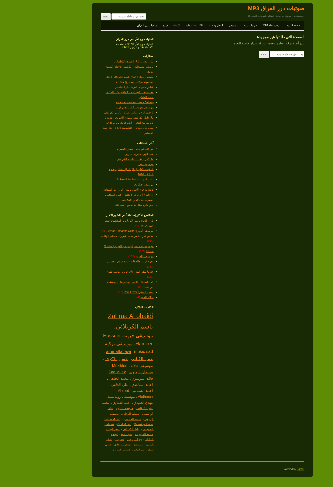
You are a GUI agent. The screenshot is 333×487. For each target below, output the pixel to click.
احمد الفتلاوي (86, 402)
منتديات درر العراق (111, 25)
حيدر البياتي (77, 429)
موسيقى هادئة (106, 365)
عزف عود (90, 434)
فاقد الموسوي (106, 378)
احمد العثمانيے (106, 391)
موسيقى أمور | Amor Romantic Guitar (95, 230)
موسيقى (197, 25)
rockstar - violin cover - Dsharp (99, 102)
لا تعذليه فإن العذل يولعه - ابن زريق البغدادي (92, 189)
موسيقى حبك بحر (107, 184)
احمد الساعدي (106, 385)
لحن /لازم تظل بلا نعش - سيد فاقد (98, 205)
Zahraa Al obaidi (94, 315)
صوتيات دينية (214, 25)
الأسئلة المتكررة (135, 25)
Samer (264, 469)
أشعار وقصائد (180, 25)
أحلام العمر (111, 297)
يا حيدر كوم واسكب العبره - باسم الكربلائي (93, 112)
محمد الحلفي (83, 379)
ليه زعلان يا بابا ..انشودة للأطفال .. (98, 61)
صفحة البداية (257, 25)
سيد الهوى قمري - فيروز (104, 154)
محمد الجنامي (97, 419)
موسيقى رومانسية (85, 397)
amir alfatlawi (82, 351)
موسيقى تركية (83, 343)
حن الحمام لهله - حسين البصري (99, 148)
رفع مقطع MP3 (235, 25)
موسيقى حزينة (102, 335)
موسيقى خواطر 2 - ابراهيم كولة (99, 107)
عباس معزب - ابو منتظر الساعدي (98, 87)
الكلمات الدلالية (158, 25)
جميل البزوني (98, 439)
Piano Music (76, 419)
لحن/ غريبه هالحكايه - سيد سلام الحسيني (94, 261)
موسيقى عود (110, 164)
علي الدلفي (83, 385)
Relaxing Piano (107, 424)
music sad (107, 351)
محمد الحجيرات (108, 434)
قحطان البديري (105, 372)
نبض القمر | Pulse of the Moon (99, 179)
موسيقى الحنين (109, 256)
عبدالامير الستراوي (86, 449)
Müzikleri (84, 365)
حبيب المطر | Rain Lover (103, 292)
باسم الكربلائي (98, 326)
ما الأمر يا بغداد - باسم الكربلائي (99, 159)
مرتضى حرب (88, 408)
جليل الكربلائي (95, 429)
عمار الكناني (106, 358)
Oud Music (88, 424)
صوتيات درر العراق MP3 (240, 8)
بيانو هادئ (102, 444)
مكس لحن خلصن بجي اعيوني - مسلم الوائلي (91, 236)
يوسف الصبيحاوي (86, 444)
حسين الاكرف (80, 359)
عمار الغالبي (103, 449)
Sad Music (81, 372)
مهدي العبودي (107, 402)
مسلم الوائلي (94, 413)
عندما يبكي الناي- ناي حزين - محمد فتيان (94, 271)
